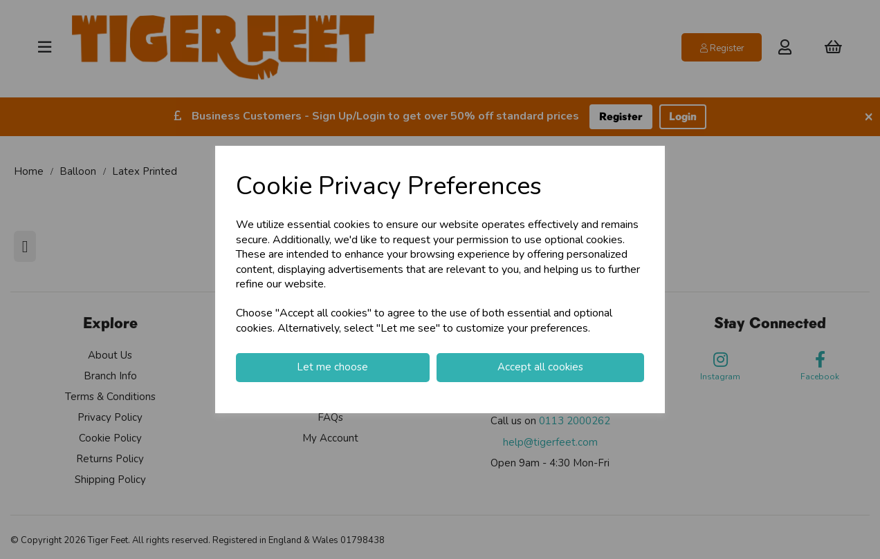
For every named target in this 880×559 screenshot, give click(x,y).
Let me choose (332, 367)
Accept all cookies (540, 367)
